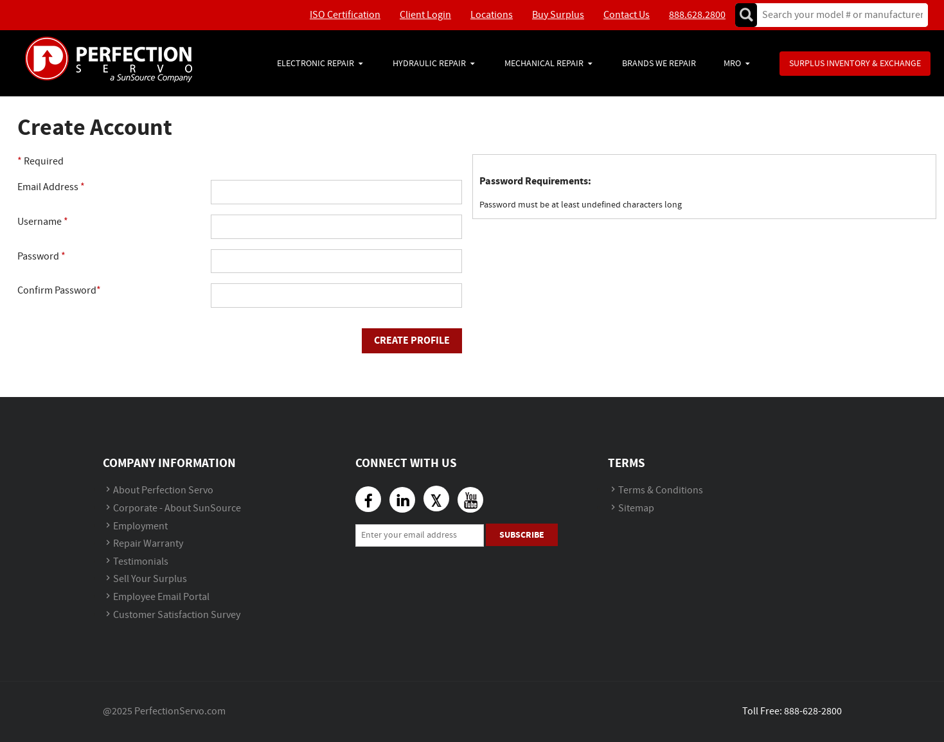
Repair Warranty (148, 544)
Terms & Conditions (660, 490)
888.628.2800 (697, 15)
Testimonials (140, 562)
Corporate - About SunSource (177, 508)
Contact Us (626, 15)
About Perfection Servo (163, 490)
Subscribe (521, 535)
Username (42, 222)
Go (746, 15)
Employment (140, 526)
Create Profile (412, 340)
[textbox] (838, 15)
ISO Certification (345, 15)
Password (41, 256)
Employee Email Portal (161, 597)
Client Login (425, 15)
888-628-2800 (813, 711)
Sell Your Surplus (150, 579)
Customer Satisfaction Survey (176, 615)
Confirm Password (59, 290)
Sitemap (636, 508)
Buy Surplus (558, 15)
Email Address (51, 187)
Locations (491, 15)
